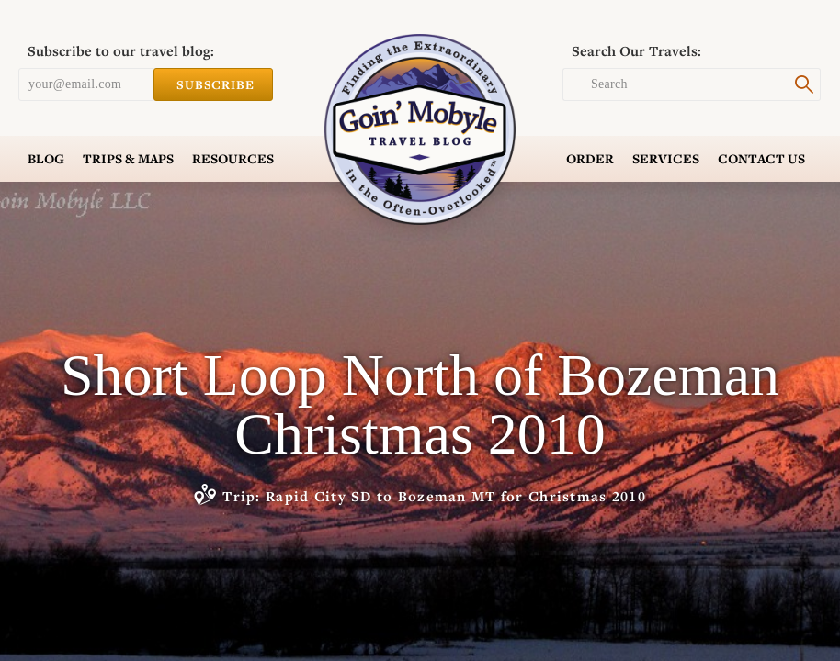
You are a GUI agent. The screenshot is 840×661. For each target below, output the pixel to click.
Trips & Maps (128, 159)
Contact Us (761, 159)
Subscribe (213, 84)
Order (590, 159)
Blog (46, 159)
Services (666, 159)
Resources (233, 159)
